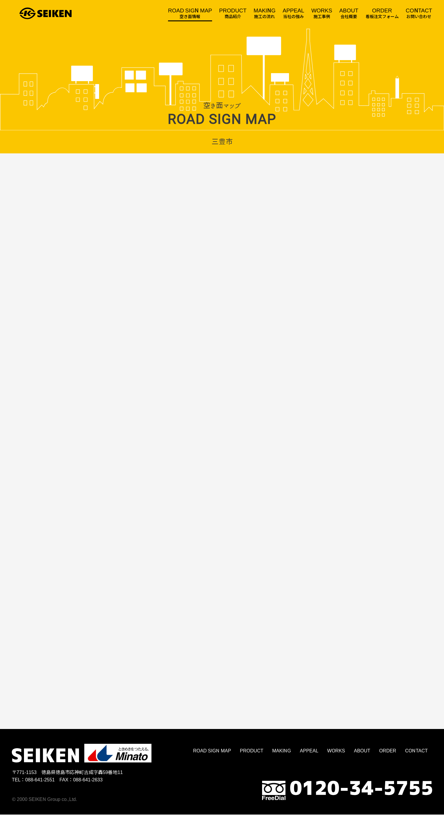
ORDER (387, 754)
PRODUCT (251, 754)
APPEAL (309, 754)
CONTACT (416, 754)
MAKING (281, 754)
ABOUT (362, 754)
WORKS (336, 754)
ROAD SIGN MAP (212, 754)
